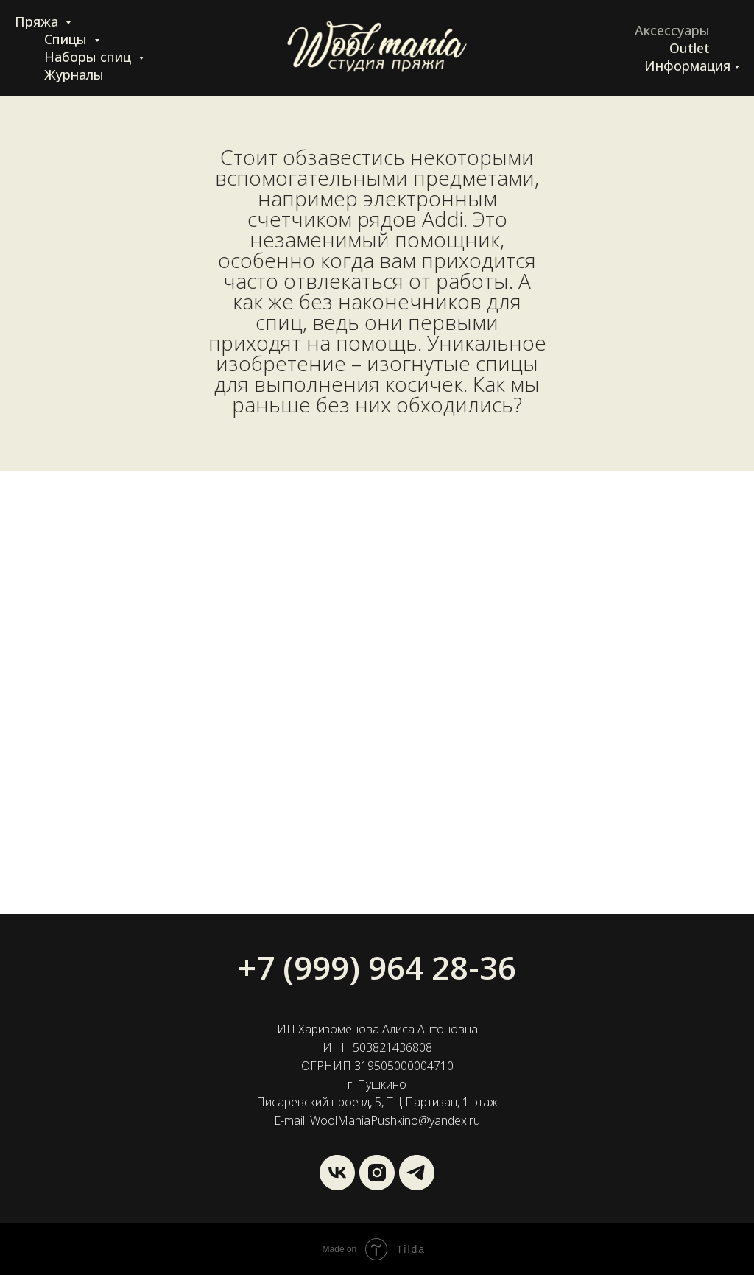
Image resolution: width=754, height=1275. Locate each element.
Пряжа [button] (38, 21)
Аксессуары (672, 30)
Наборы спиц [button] (89, 57)
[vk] (337, 1172)
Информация (687, 65)
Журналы (74, 74)
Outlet (689, 48)
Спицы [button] (67, 39)
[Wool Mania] (416, 1172)
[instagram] (377, 1172)
